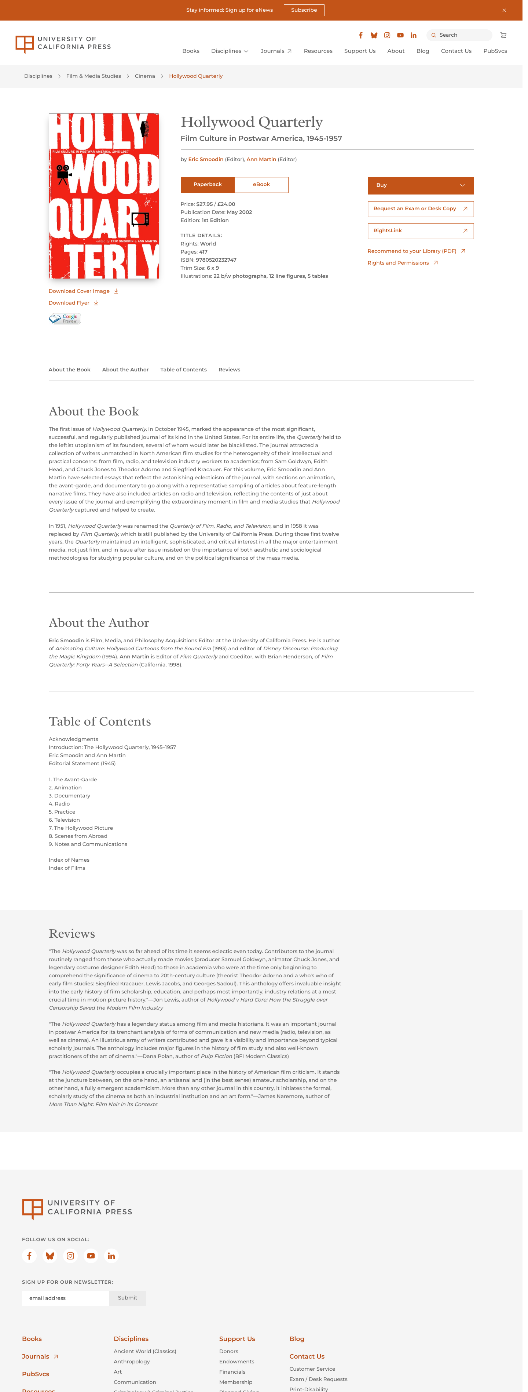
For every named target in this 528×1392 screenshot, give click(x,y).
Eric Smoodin (206, 159)
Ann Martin (262, 159)
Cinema (145, 76)
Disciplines (38, 76)
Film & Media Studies (93, 76)
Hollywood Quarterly (196, 76)
